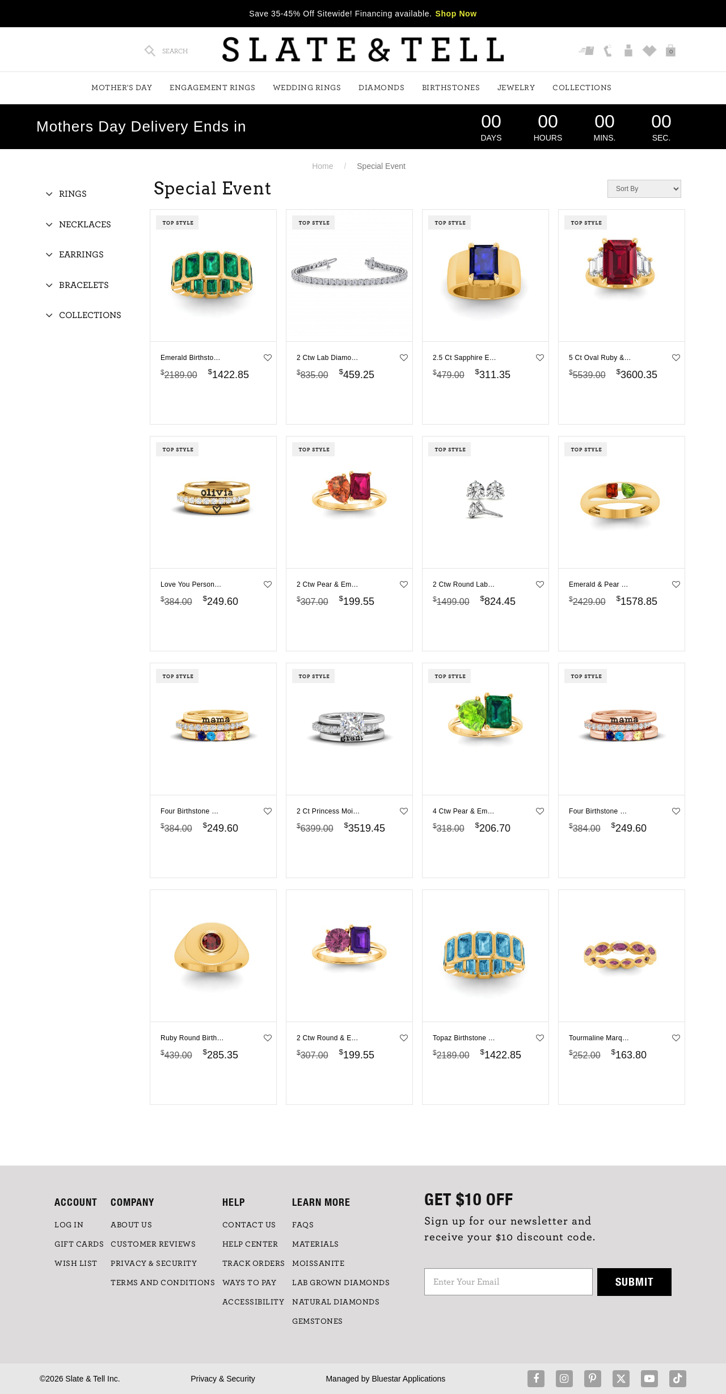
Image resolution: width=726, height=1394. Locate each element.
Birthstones (451, 88)
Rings (73, 193)
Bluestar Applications (408, 1378)
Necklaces (85, 224)
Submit (634, 1281)
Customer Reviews (153, 1244)
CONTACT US (249, 1225)
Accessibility (253, 1302)
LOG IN (68, 1225)
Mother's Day (121, 88)
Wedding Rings (307, 88)
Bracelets (84, 285)
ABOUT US (131, 1225)
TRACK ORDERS (253, 1264)
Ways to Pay (249, 1283)
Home (322, 166)
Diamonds (381, 88)
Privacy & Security (223, 1378)
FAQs (303, 1225)
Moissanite (318, 1264)
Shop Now (456, 13)
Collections (582, 88)
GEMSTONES (317, 1321)
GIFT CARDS (79, 1244)
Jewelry (516, 88)
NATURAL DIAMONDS (335, 1302)
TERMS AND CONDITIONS (163, 1283)
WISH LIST (76, 1264)
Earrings (81, 254)
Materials (315, 1244)
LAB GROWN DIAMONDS (341, 1283)
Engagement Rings (212, 88)
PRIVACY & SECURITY (154, 1264)
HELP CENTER (250, 1244)
